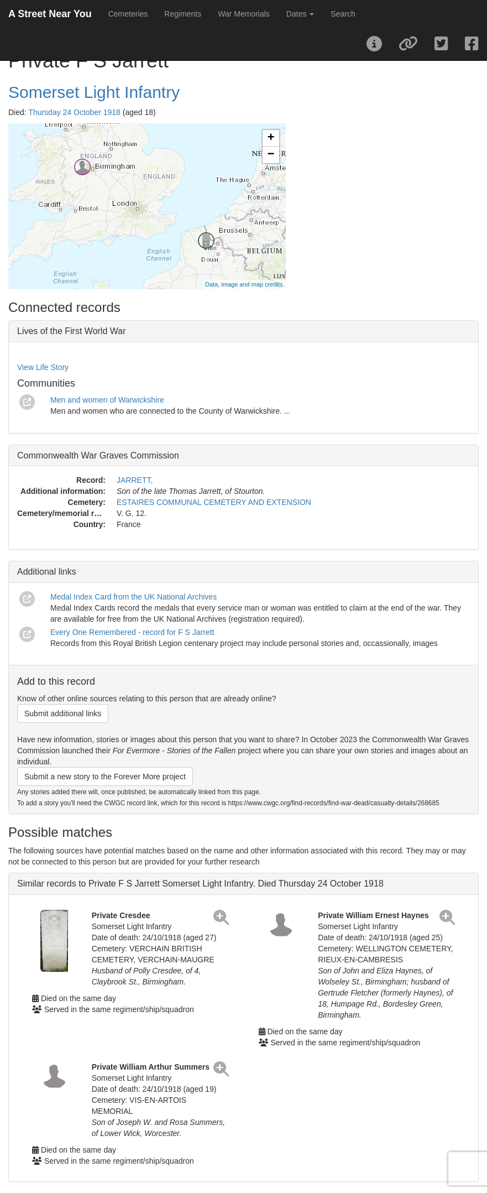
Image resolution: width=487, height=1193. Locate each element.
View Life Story (43, 367)
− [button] (270, 155)
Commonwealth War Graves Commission (98, 455)
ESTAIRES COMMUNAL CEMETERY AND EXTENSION (214, 502)
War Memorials (244, 13)
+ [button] (270, 138)
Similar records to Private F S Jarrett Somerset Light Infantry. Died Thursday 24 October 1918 (200, 883)
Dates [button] (300, 13)
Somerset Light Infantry (94, 92)
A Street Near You (50, 13)
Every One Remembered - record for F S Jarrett (132, 632)
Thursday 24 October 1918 (74, 112)
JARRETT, (135, 480)
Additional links (46, 571)
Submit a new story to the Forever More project (105, 776)
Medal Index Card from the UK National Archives (133, 596)
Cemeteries (128, 13)
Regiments (182, 13)
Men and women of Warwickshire (107, 399)
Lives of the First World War (71, 331)
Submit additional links (62, 713)
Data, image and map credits (244, 284)
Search (343, 13)
